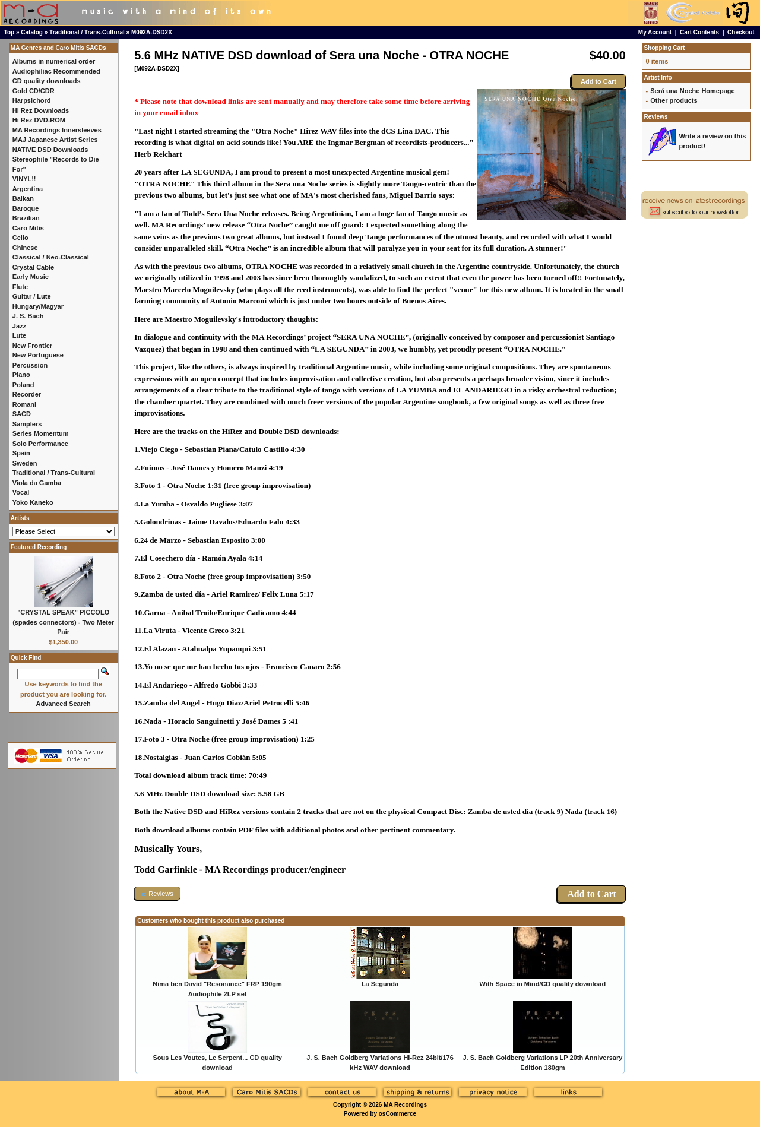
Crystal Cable (33, 267)
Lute (19, 335)
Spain (21, 453)
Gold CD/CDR (33, 90)
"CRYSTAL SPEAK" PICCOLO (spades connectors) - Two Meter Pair (63, 622)
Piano (21, 374)
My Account (655, 32)
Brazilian (26, 217)
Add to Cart (598, 81)
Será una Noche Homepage (692, 90)
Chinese (25, 247)
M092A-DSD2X (151, 32)
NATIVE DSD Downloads (50, 149)
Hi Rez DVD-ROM (38, 120)
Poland (23, 384)
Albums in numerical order (53, 61)
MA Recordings (405, 1104)
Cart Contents (699, 32)
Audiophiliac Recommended (56, 71)
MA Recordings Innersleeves (57, 130)
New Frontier (32, 345)
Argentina (27, 188)
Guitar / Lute (31, 296)
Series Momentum (40, 433)
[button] (157, 893)
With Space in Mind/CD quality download (543, 983)
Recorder (26, 394)
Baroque (25, 208)
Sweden (24, 463)
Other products (673, 100)
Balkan (23, 198)
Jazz (19, 326)
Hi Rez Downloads (40, 110)
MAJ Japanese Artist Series (55, 139)
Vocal (21, 492)
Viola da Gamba (36, 482)
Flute (20, 286)
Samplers (27, 424)
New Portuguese (38, 355)
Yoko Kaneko (32, 502)
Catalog (32, 32)
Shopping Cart (664, 48)
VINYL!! (24, 178)
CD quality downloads (46, 80)
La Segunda (380, 983)
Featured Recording (38, 547)
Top (9, 32)
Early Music (30, 276)
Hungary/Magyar (38, 306)
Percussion (30, 365)
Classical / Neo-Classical (50, 257)
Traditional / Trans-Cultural (87, 32)
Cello (20, 237)
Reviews (655, 116)
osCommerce (397, 1113)
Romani (24, 404)
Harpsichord (31, 100)
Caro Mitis (28, 228)
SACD (21, 413)
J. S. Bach (28, 315)
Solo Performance (40, 443)
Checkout (741, 32)
